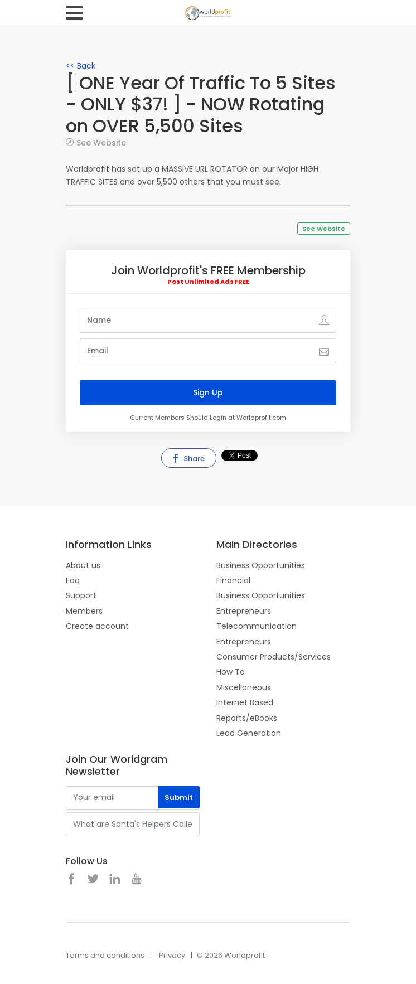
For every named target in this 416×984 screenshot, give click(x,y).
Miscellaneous (243, 687)
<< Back (80, 65)
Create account (97, 626)
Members (84, 611)
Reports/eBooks (246, 718)
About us (83, 565)
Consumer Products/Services (273, 656)
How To (230, 671)
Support (81, 595)
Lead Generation (248, 733)
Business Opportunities (260, 565)
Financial (233, 580)
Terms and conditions (105, 955)
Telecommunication (256, 626)
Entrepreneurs (243, 611)
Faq (73, 580)
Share (188, 458)
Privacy (172, 955)
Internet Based (244, 702)
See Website (101, 142)
